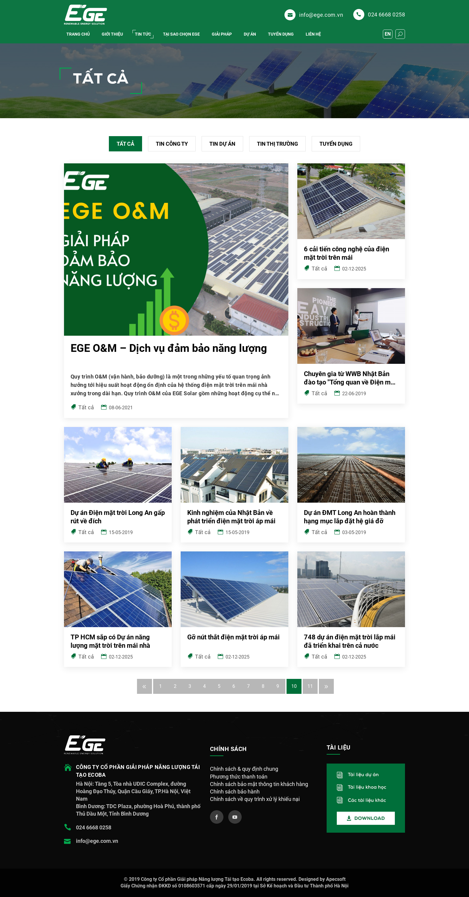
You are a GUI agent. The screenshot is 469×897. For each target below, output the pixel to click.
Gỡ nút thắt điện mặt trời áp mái (233, 637)
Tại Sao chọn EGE (181, 34)
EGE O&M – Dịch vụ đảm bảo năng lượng (169, 348)
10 (294, 686)
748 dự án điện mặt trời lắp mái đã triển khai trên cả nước (349, 641)
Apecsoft (335, 879)
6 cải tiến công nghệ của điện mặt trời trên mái (346, 253)
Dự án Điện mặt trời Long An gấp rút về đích (118, 517)
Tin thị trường (277, 144)
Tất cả (125, 144)
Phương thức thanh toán (238, 776)
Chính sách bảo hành (235, 791)
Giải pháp (222, 34)
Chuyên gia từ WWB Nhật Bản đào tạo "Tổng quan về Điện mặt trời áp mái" (350, 378)
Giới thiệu (112, 34)
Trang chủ (78, 34)
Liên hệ (313, 34)
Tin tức (143, 34)
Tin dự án (222, 144)
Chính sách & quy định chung (244, 769)
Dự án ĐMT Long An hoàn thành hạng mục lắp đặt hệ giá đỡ (349, 517)
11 (310, 686)
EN (388, 34)
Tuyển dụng (281, 34)
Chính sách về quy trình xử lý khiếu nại (255, 799)
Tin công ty (172, 144)
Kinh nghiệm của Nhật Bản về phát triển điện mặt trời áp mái (231, 517)
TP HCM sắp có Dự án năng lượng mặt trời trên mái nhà (110, 641)
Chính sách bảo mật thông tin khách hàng (259, 784)
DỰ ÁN (250, 34)
